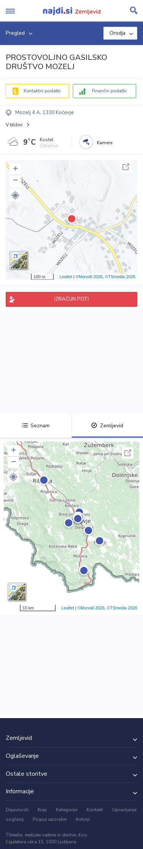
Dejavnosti (17, 810)
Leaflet (65, 276)
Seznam (36, 425)
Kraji (42, 810)
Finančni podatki (109, 91)
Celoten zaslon (126, 166)
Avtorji (83, 819)
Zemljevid (107, 425)
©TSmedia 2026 (120, 276)
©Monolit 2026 (89, 276)
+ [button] (15, 169)
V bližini (14, 125)
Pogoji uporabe (49, 819)
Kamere (104, 143)
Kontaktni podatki (42, 91)
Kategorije (66, 810)
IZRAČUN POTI (71, 299)
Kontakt (95, 810)
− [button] (15, 181)
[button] (15, 195)
